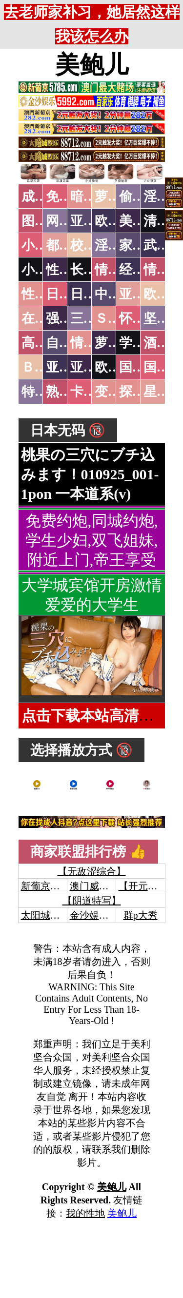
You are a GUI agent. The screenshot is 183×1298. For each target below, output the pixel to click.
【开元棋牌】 (148, 886)
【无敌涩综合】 (92, 871)
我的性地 (85, 1213)
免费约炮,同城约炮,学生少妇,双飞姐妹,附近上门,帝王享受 (91, 540)
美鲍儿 (91, 65)
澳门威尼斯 (94, 886)
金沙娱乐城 (94, 915)
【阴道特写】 (91, 900)
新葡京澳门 (45, 886)
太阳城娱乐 (45, 915)
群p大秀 (140, 915)
